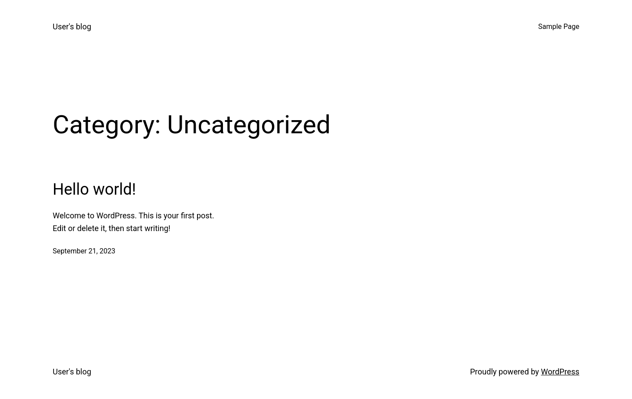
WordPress (560, 371)
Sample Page (558, 26)
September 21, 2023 (84, 251)
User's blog (72, 26)
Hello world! (94, 189)
